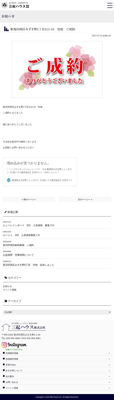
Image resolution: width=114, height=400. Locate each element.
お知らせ (107, 35)
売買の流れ (11, 365)
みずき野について (14, 370)
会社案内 (10, 376)
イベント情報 (9, 289)
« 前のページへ (29, 199)
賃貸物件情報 (12, 359)
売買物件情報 (12, 353)
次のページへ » (85, 199)
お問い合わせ (12, 382)
